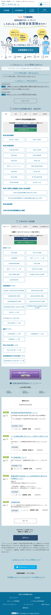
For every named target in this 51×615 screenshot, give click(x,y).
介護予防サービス (16, 226)
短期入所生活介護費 (37, 269)
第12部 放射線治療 (37, 177)
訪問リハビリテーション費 (37, 258)
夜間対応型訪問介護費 (37, 290)
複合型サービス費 (14, 312)
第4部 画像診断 (37, 155)
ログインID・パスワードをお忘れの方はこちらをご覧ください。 (25, 68)
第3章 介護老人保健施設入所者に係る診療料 (16, 188)
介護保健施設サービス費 (37, 334)
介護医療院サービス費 (14, 339)
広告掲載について (12, 577)
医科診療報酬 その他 (16, 465)
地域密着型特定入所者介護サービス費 (14, 360)
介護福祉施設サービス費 (13, 334)
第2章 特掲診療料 (8, 145)
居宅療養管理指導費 (14, 263)
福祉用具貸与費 (14, 280)
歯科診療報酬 (15, 447)
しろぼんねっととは (18, 559)
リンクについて (25, 577)
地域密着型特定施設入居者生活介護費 (14, 307)
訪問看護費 (14, 258)
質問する (25, 126)
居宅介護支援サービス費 (13, 323)
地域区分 (25, 226)
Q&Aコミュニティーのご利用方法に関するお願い (21, 94)
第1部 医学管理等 (14, 150)
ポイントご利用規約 (13, 601)
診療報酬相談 (19, 10)
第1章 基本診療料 (8, 135)
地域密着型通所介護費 (14, 296)
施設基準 (35, 114)
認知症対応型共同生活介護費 (37, 301)
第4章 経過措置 (7, 204)
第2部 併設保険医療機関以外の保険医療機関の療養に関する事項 (25, 198)
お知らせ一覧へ (25, 101)
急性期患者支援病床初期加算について (24, 412)
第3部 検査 (14, 155)
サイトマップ (13, 598)
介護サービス (6, 226)
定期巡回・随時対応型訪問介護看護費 (14, 290)
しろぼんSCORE (32, 10)
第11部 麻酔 (14, 177)
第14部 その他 (37, 182)
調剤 (25, 114)
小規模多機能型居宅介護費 (14, 301)
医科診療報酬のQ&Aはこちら (25, 130)
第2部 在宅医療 (37, 150)
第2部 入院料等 (37, 139)
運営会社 (25, 608)
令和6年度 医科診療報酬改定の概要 (14, 210)
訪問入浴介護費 (37, 252)
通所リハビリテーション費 (14, 269)
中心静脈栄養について (19, 457)
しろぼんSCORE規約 (37, 601)
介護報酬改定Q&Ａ (44, 226)
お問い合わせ (45, 604)
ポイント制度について (33, 559)
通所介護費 (37, 263)
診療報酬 (6, 10)
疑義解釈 (45, 114)
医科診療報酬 (15, 491)
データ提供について (38, 577)
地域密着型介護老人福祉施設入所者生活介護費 (37, 306)
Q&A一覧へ (25, 521)
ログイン (44, 4)
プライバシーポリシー (9, 604)
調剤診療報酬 (15, 510)
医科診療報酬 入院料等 (17, 426)
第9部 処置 (14, 171)
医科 (6, 114)
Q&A (44, 10)
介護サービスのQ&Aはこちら (25, 242)
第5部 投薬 (14, 160)
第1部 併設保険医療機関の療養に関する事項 (25, 192)
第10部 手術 (37, 171)
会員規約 (37, 598)
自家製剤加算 (15, 502)
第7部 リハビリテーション (14, 166)
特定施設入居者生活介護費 (37, 274)
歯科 (16, 114)
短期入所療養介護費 (14, 274)
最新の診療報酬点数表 (25, 594)
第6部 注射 (37, 160)
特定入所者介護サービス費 (14, 350)
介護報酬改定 (35, 226)
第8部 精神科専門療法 (37, 166)
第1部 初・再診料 (14, 139)
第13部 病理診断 (14, 182)
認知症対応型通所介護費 (37, 296)
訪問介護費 (14, 252)
